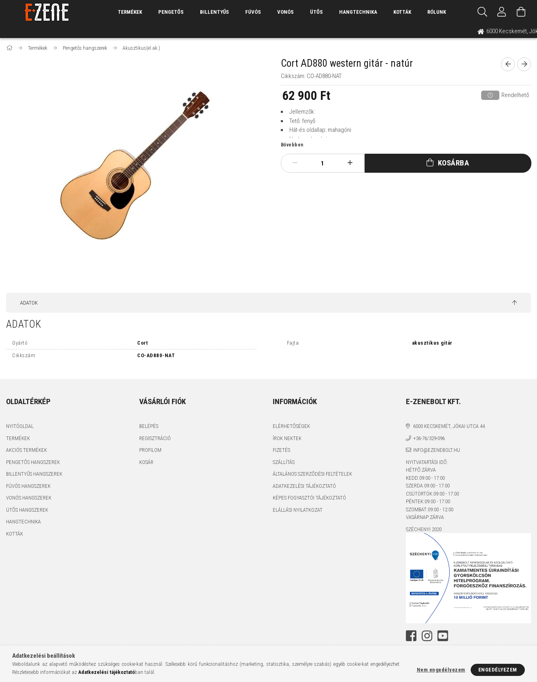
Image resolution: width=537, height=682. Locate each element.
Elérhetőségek (291, 426)
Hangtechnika (358, 12)
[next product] (524, 64)
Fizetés (281, 450)
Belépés (148, 426)
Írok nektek (287, 438)
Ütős (316, 12)
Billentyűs (214, 12)
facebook (411, 636)
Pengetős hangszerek (33, 462)
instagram (427, 636)
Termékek (18, 438)
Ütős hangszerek (27, 510)
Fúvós (253, 12)
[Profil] (502, 12)
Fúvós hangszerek (28, 486)
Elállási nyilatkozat (298, 510)
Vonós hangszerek (28, 498)
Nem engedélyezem (441, 670)
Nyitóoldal (20, 426)
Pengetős (171, 12)
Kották (402, 12)
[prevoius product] (508, 64)
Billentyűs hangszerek (34, 474)
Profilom (150, 450)
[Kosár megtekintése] (521, 12)
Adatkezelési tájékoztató (304, 486)
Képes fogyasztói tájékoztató (309, 498)
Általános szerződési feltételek (312, 474)
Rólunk (436, 12)
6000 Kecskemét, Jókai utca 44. (449, 426)
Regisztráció (155, 438)
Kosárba (453, 162)
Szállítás (284, 462)
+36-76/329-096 (429, 438)
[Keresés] (482, 12)
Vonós (285, 12)
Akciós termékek (26, 450)
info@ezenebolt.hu (436, 450)
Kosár (146, 462)
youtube (442, 636)
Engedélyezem (497, 670)
